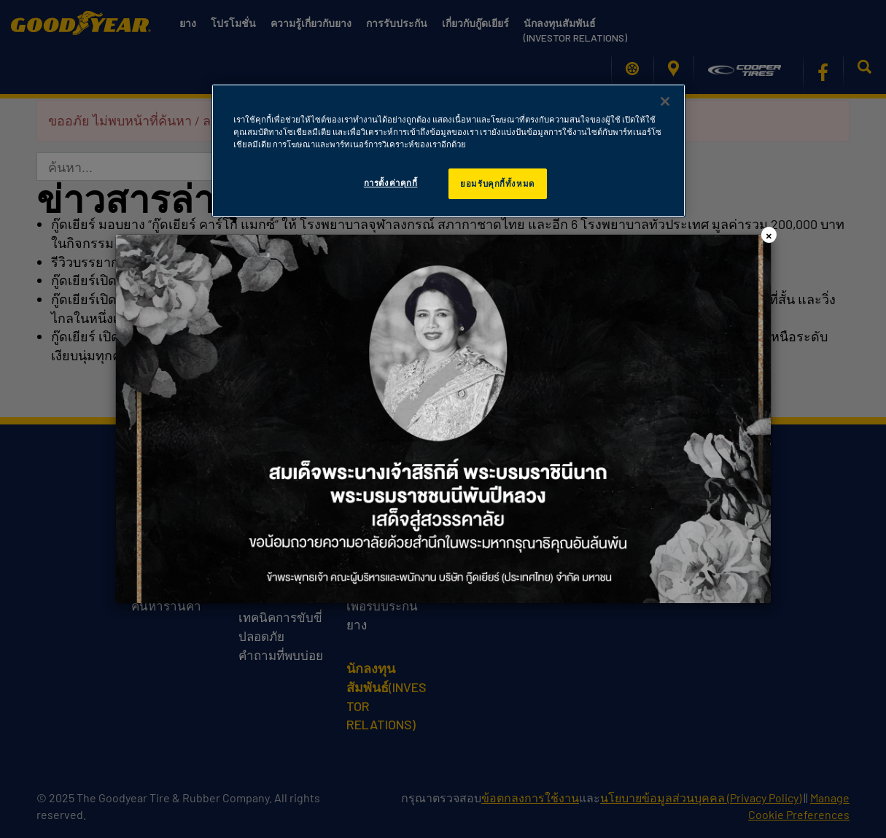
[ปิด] (665, 101)
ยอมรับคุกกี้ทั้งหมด (497, 183)
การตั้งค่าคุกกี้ (391, 182)
